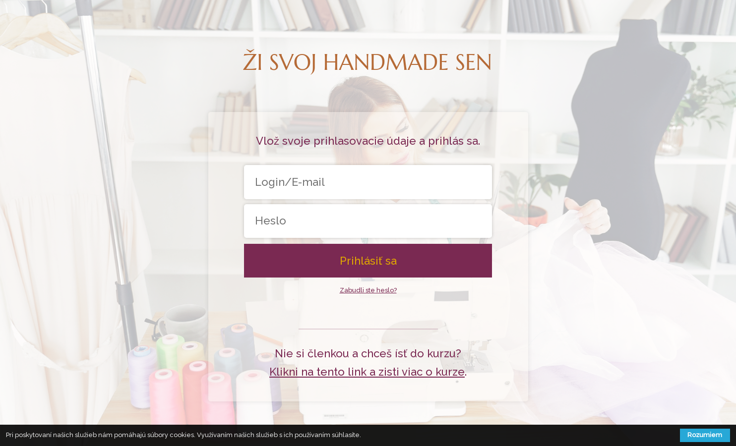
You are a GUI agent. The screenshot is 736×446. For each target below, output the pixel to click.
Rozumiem (704, 435)
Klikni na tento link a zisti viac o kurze (367, 371)
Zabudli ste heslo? (368, 290)
